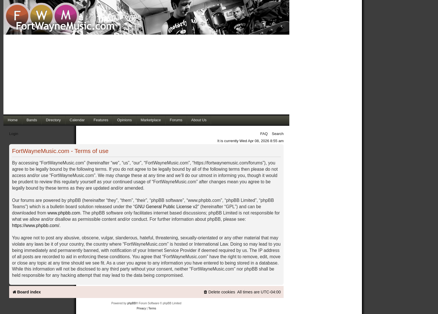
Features (100, 120)
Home (13, 120)
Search (278, 134)
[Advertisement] (146, 74)
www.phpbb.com (63, 212)
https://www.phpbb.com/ (35, 225)
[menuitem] (219, 292)
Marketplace (151, 120)
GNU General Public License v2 (166, 206)
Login (13, 134)
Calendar (77, 120)
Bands (32, 120)
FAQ (264, 134)
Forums (176, 120)
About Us (198, 120)
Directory (53, 120)
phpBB (131, 303)
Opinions (124, 120)
